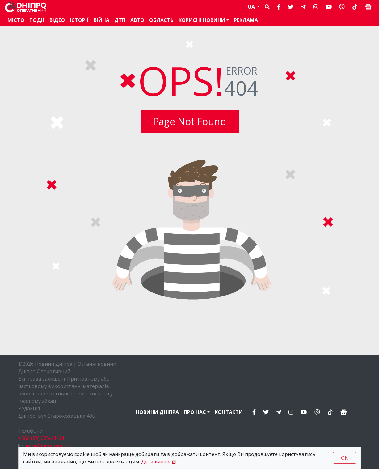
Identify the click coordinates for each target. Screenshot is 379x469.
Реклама (246, 20)
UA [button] (252, 6)
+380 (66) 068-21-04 (41, 438)
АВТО (137, 20)
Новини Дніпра (157, 412)
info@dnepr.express (49, 445)
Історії (79, 20)
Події (36, 20)
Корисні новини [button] (202, 20)
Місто (15, 20)
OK (344, 457)
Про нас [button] (195, 412)
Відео (57, 20)
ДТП (119, 20)
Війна (101, 20)
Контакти (229, 412)
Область (161, 20)
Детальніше (156, 461)
